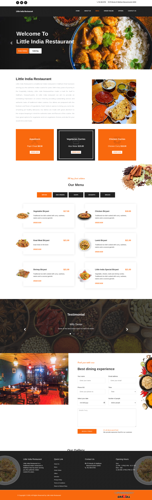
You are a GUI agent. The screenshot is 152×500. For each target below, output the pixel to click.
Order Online (109, 11)
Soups (76, 195)
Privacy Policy (58, 480)
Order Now (35, 152)
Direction (56, 476)
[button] (11, 43)
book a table (87, 431)
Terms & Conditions (59, 483)
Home (78, 11)
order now (37, 222)
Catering (35, 51)
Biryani (44, 195)
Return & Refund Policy (60, 486)
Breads (107, 195)
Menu (97, 11)
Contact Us (132, 11)
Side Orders (60, 195)
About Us (87, 11)
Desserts (91, 195)
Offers (120, 11)
